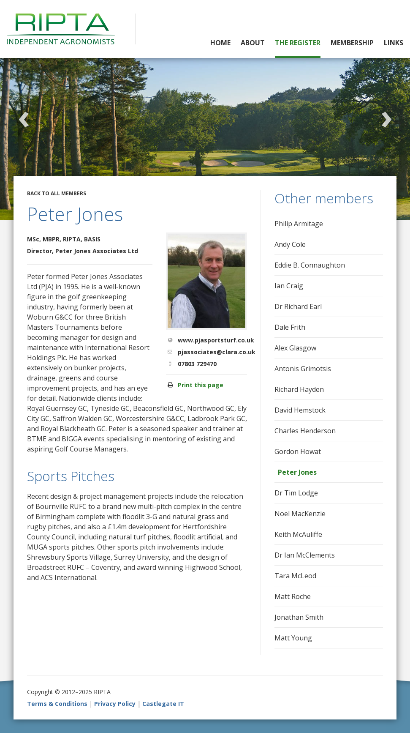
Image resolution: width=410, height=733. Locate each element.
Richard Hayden (299, 389)
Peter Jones (297, 472)
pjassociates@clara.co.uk (216, 352)
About (253, 42)
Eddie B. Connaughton (309, 265)
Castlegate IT (163, 704)
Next (386, 116)
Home (220, 42)
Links (393, 42)
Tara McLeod (295, 575)
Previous (24, 116)
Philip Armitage (298, 223)
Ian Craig (288, 285)
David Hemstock (300, 410)
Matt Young (293, 638)
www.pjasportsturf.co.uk (216, 340)
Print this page (200, 385)
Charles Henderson (305, 430)
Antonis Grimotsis (302, 368)
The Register (297, 42)
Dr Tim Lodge (296, 493)
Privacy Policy (115, 704)
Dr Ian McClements (304, 555)
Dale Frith (289, 327)
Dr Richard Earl (298, 306)
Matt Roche (292, 596)
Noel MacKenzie (300, 513)
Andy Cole (290, 244)
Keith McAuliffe (298, 534)
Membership (352, 42)
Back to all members (56, 193)
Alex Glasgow (295, 348)
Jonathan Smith (298, 617)
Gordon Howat (297, 451)
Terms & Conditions (57, 704)
